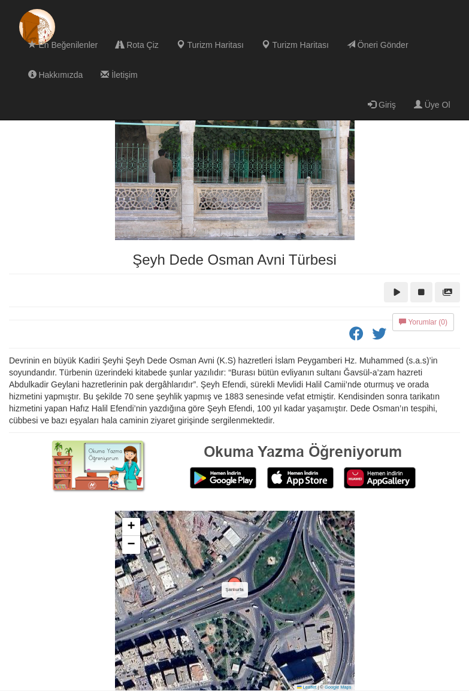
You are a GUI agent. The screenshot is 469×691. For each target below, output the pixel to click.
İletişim (119, 75)
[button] (235, 589)
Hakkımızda (55, 75)
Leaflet (306, 687)
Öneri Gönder (378, 45)
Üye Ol (432, 105)
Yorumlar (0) (423, 322)
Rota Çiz (137, 45)
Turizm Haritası (210, 45)
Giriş (382, 105)
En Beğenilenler (63, 45)
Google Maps (338, 687)
